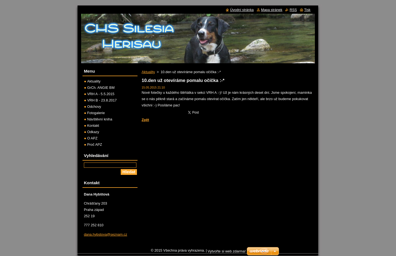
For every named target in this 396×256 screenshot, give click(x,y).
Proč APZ (94, 144)
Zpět (145, 120)
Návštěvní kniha (99, 119)
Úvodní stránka (242, 10)
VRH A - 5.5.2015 (100, 94)
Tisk (307, 10)
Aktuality (148, 72)
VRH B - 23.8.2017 (102, 100)
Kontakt (93, 125)
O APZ (92, 138)
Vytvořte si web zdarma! (227, 253)
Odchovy (94, 106)
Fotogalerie (96, 113)
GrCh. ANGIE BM (101, 88)
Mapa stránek (271, 10)
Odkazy (93, 132)
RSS (293, 10)
